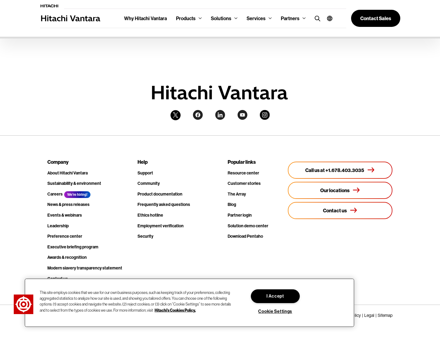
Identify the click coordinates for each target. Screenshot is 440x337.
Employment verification (161, 226)
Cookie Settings (275, 311)
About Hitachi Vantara (67, 173)
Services (256, 18)
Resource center (243, 173)
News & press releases (68, 204)
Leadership (58, 226)
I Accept (275, 296)
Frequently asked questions (164, 204)
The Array (237, 194)
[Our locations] (340, 190)
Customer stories (244, 183)
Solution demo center (248, 226)
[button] (327, 18)
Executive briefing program (72, 247)
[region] (189, 302)
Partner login (240, 215)
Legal (369, 315)
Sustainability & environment (74, 183)
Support (145, 173)
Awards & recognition (67, 257)
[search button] (316, 18)
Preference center (64, 236)
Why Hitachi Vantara (145, 18)
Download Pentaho (245, 236)
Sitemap (385, 315)
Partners (290, 18)
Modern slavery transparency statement (84, 268)
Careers (55, 194)
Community (149, 183)
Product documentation (160, 194)
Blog (232, 204)
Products (186, 18)
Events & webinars (64, 215)
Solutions (221, 18)
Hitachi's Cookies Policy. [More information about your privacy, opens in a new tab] (175, 309)
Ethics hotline (150, 215)
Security (145, 236)
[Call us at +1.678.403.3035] (340, 170)
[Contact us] (340, 210)
